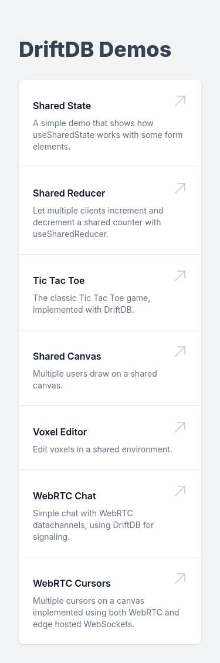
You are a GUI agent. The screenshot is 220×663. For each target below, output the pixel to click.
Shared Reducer (69, 193)
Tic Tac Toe (59, 280)
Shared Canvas (67, 356)
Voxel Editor (60, 432)
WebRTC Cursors (72, 583)
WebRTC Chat (64, 496)
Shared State (62, 105)
